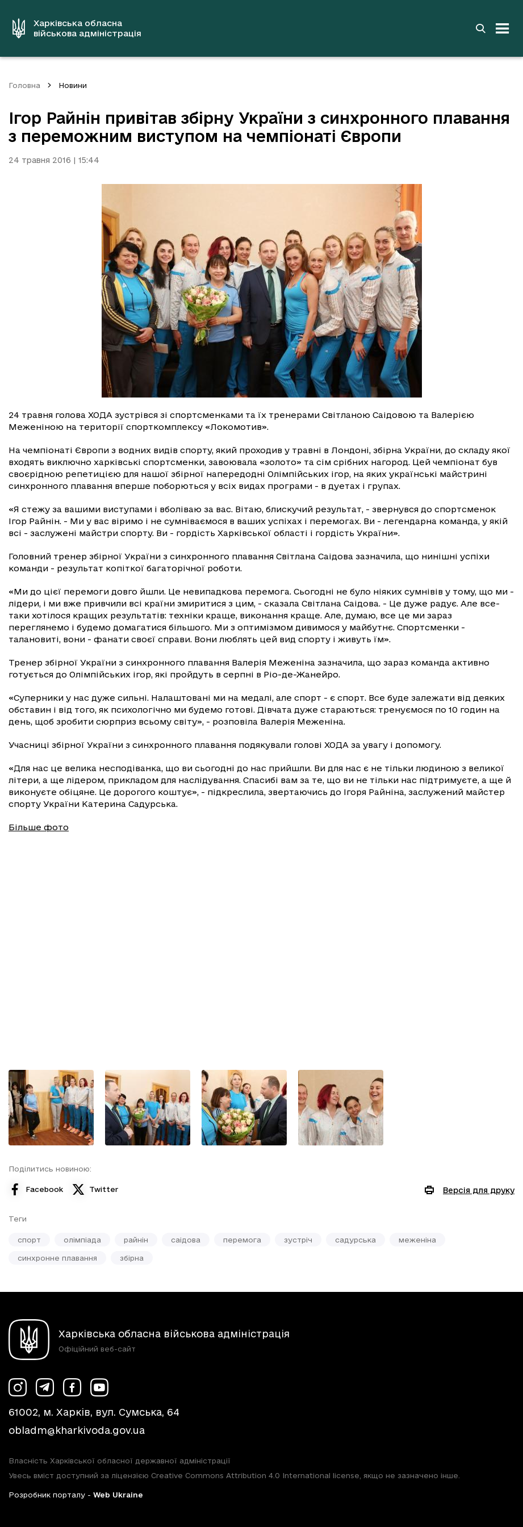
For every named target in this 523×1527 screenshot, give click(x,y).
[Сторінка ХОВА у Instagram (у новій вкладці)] (18, 1387)
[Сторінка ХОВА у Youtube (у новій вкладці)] (99, 1387)
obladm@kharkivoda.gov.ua (77, 1430)
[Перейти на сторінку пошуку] (480, 28)
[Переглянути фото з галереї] (51, 1107)
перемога (242, 1240)
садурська (355, 1240)
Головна (24, 85)
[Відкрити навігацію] (502, 28)
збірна (132, 1258)
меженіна (417, 1240)
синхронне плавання (57, 1258)
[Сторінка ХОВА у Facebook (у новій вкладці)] (72, 1387)
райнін (136, 1240)
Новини (72, 85)
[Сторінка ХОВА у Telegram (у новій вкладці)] (45, 1387)
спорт (29, 1240)
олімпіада (82, 1240)
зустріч (298, 1240)
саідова (185, 1240)
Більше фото (39, 827)
